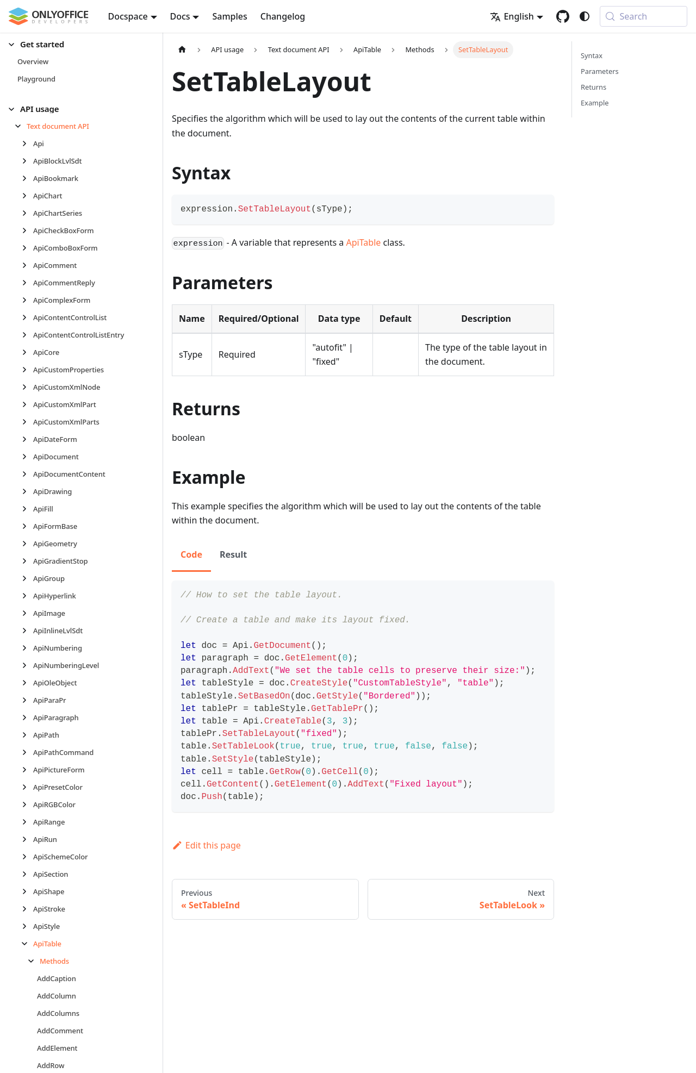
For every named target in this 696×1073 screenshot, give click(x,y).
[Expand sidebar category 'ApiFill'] (27, 508)
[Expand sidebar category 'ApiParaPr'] (27, 700)
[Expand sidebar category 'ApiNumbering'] (27, 648)
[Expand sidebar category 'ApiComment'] (27, 265)
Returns (593, 87)
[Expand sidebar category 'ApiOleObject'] (27, 682)
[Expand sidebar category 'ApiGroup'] (27, 578)
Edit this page (206, 845)
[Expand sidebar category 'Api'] (27, 143)
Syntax (591, 55)
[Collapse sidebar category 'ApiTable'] (27, 943)
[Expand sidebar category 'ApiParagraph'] (27, 717)
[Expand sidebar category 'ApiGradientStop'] (27, 561)
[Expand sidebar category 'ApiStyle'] (27, 926)
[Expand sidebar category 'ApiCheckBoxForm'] (27, 230)
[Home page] (182, 49)
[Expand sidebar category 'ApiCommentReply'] (27, 282)
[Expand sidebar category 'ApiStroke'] (27, 908)
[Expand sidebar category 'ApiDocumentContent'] (27, 474)
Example (594, 103)
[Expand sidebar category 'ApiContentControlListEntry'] (27, 334)
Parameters (600, 71)
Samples (229, 16)
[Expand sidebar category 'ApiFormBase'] (27, 526)
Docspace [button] (128, 16)
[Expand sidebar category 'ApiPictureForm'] (27, 769)
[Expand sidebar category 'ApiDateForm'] (27, 439)
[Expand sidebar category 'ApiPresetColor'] (27, 787)
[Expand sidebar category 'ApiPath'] (27, 735)
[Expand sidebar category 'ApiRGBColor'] (27, 804)
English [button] (511, 16)
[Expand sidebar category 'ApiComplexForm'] (27, 300)
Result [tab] (233, 554)
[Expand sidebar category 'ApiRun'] (27, 839)
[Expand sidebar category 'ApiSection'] (27, 874)
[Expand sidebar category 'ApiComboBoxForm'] (27, 247)
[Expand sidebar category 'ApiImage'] (27, 613)
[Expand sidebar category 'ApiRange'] (27, 821)
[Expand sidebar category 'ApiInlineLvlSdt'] (27, 630)
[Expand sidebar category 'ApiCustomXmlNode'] (27, 387)
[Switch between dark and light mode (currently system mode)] (584, 16)
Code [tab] (191, 554)
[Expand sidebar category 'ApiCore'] (27, 352)
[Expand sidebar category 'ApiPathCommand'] (27, 752)
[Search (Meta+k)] (643, 16)
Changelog (283, 16)
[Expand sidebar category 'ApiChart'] (27, 195)
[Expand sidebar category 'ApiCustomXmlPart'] (27, 404)
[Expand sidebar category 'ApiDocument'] (27, 456)
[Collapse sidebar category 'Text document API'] (21, 126)
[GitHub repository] (563, 16)
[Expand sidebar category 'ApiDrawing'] (27, 491)
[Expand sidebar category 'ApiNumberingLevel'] (27, 665)
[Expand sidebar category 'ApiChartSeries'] (27, 213)
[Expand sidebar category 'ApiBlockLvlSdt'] (27, 161)
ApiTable (363, 242)
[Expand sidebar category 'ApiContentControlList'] (27, 317)
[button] (77, 44)
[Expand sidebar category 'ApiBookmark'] (27, 178)
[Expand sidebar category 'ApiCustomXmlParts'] (27, 421)
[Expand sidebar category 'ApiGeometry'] (27, 543)
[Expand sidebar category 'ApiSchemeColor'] (27, 856)
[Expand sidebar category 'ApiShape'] (27, 891)
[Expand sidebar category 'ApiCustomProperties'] (27, 369)
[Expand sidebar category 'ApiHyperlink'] (27, 595)
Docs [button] (180, 16)
